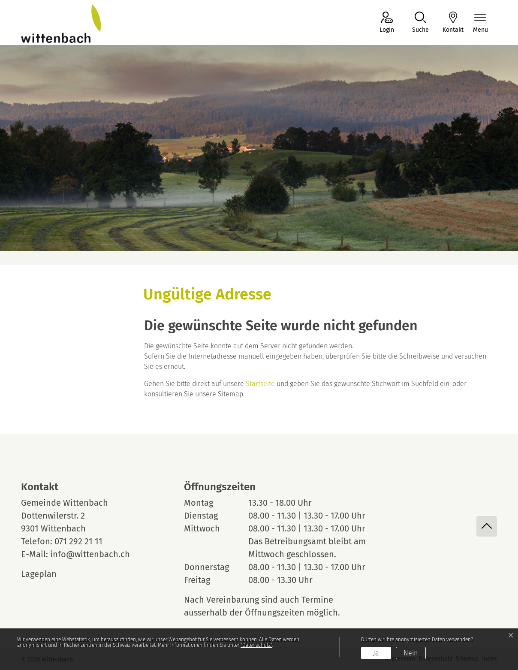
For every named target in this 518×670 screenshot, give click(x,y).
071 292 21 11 (78, 541)
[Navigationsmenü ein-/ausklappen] (480, 23)
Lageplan (46, 574)
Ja (376, 653)
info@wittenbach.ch (90, 554)
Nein (411, 653)
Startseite (260, 384)
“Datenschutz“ (256, 645)
